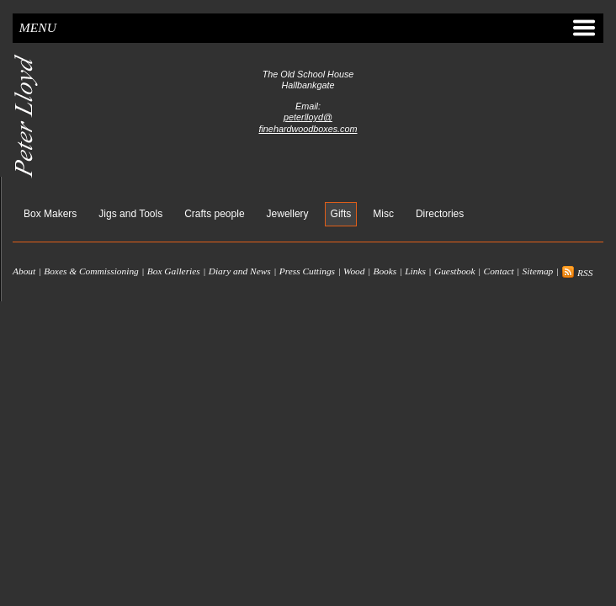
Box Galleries (173, 271)
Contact (499, 271)
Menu (308, 27)
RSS (576, 273)
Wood (354, 271)
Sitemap (538, 271)
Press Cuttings (307, 271)
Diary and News (240, 271)
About (24, 271)
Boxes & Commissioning (91, 271)
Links (415, 271)
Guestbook (454, 271)
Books (384, 271)
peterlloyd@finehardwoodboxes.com (307, 122)
